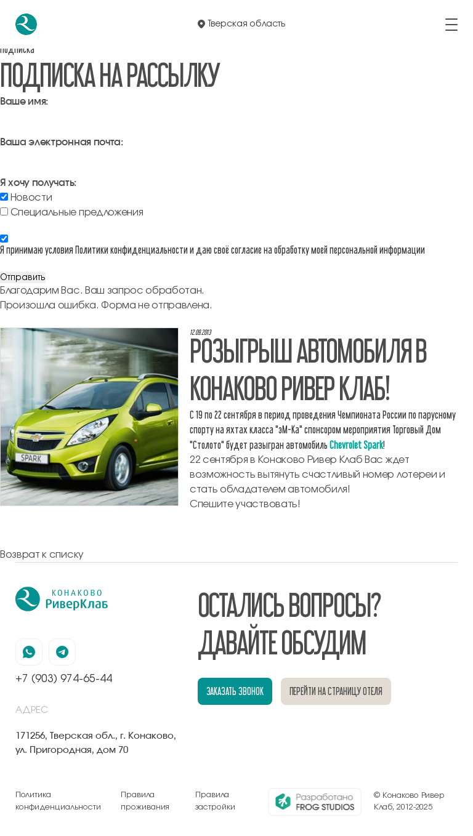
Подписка (17, 49)
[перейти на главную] (26, 24)
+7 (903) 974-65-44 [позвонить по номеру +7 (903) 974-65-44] (63, 679)
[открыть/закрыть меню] (451, 24)
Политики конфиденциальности (131, 249)
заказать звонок (235, 691)
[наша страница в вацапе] (29, 652)
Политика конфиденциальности (58, 801)
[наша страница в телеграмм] (62, 652)
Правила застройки (215, 801)
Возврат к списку (42, 555)
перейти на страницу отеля (336, 691)
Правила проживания (145, 801)
